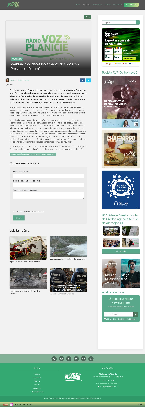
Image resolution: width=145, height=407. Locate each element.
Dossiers (37, 385)
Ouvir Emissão (131, 5)
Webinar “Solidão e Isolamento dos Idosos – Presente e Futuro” (32, 154)
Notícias (86, 5)
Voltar (87, 17)
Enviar (19, 218)
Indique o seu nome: (21, 172)
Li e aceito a (28, 211)
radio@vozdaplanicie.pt (109, 387)
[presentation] (28, 204)
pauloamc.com (96, 398)
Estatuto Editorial (37, 392)
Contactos (117, 5)
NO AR (6, 404)
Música (107, 5)
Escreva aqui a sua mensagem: (25, 190)
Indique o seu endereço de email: (26, 181)
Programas (97, 5)
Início (78, 5)
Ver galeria (121, 251)
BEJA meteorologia (121, 333)
